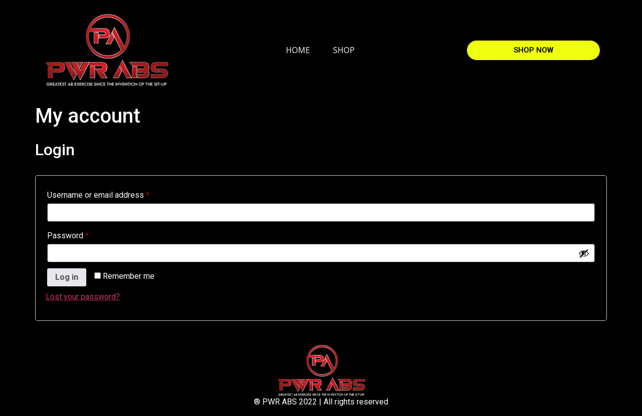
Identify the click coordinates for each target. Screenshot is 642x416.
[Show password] (583, 253)
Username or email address (114, 193)
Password (83, 234)
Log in (66, 277)
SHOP (344, 50)
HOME (298, 50)
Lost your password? (83, 296)
